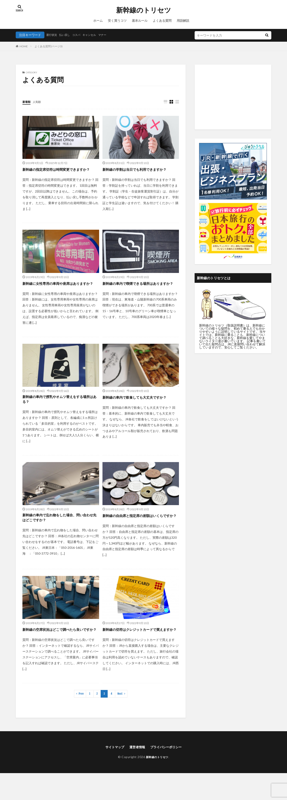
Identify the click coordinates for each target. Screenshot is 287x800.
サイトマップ (111, 773)
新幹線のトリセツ (143, 10)
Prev (81, 719)
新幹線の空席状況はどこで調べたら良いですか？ (58, 652)
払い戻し (67, 35)
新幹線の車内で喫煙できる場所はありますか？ (138, 292)
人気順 (38, 102)
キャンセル (95, 35)
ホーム (98, 20)
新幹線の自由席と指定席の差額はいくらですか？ (138, 532)
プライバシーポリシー (168, 773)
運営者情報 (136, 773)
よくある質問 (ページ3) (49, 46)
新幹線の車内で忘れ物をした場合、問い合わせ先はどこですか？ (58, 532)
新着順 (27, 102)
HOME (24, 46)
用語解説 (183, 20)
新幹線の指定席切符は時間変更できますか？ (58, 172)
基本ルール (140, 20)
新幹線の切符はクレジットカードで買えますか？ (138, 652)
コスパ (80, 35)
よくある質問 (162, 20)
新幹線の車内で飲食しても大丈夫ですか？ (136, 412)
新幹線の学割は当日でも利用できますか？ (136, 172)
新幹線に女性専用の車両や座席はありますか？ (58, 292)
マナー (110, 35)
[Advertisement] (233, 97)
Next (120, 719)
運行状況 (52, 35)
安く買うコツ (117, 20)
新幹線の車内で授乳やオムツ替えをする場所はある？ (58, 412)
